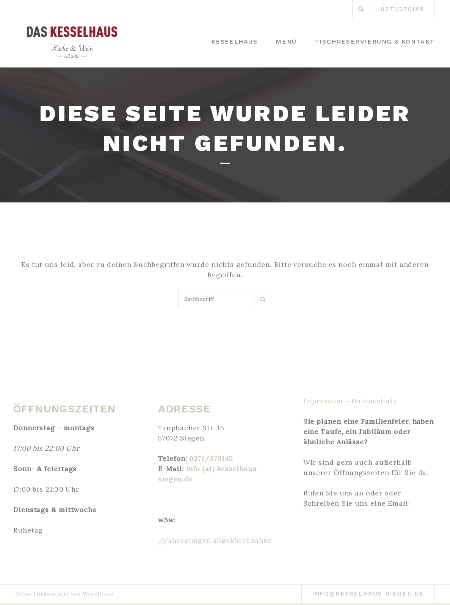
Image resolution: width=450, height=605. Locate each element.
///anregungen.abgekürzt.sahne (215, 540)
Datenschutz (374, 401)
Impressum (323, 401)
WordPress (98, 593)
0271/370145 (211, 458)
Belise (23, 593)
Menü (286, 41)
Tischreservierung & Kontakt (375, 41)
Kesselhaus (234, 41)
